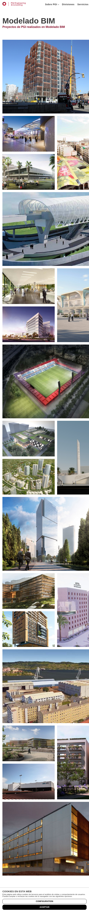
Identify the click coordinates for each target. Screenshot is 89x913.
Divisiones (68, 4)
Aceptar (45, 907)
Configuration (44, 901)
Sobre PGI (52, 4)
